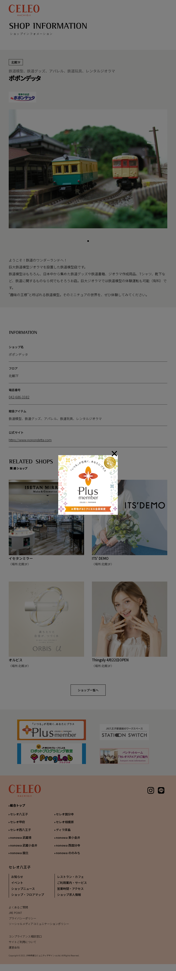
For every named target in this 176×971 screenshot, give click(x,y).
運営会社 (14, 950)
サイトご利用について (22, 944)
